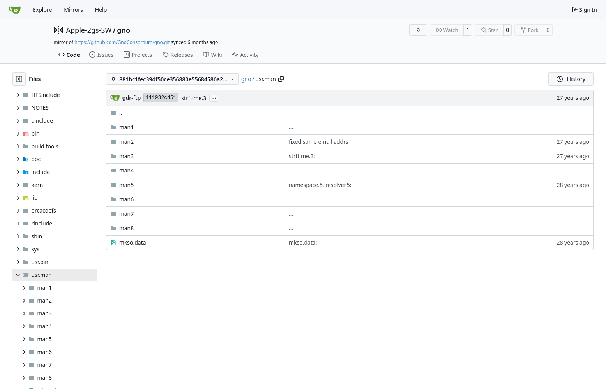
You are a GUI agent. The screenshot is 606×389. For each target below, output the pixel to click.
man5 (126, 184)
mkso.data (132, 242)
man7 (126, 213)
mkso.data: (303, 242)
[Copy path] (281, 79)
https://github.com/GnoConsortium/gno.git (122, 42)
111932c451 (161, 97)
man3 (126, 156)
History (571, 79)
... (214, 97)
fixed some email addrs (318, 141)
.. (116, 112)
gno (123, 30)
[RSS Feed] (418, 30)
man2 (126, 141)
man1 (126, 127)
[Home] (15, 10)
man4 (126, 170)
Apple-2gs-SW (89, 30)
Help (101, 9)
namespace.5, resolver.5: (320, 184)
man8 (126, 228)
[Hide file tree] (19, 79)
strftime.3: (194, 98)
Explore (42, 9)
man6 (126, 199)
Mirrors (73, 9)
